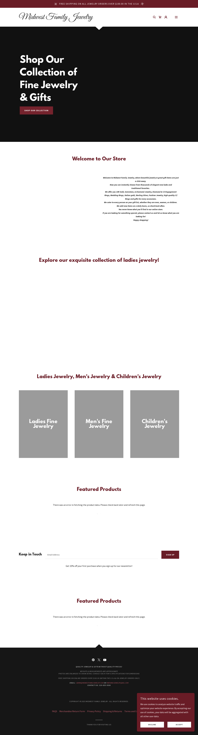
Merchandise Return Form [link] (72, 711)
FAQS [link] (54, 711)
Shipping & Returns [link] (112, 711)
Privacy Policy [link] (94, 711)
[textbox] (101, 555)
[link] (56, 18)
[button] (166, 17)
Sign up (170, 554)
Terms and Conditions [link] (135, 711)
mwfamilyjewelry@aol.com (117, 683)
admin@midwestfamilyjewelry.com (89, 683)
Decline (152, 725)
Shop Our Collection (36, 110)
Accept (179, 725)
